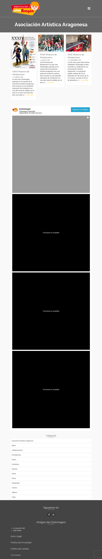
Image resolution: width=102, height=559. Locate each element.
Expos (14, 459)
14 (50, 49)
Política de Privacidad (21, 542)
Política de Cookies (20, 549)
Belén (14, 445)
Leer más (30, 95)
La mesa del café (19, 528)
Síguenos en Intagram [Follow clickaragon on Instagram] (80, 109)
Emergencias (16, 455)
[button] (51, 154)
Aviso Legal (16, 536)
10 (59, 47)
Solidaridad (16, 483)
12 (46, 49)
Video (14, 497)
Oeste (14, 474)
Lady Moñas (17, 530)
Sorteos (14, 488)
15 (53, 49)
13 (48, 49)
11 (62, 47)
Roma (14, 478)
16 (55, 49)
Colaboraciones (17, 450)
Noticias (14, 469)
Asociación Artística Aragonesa (22, 441)
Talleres (14, 492)
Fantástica (15, 464)
